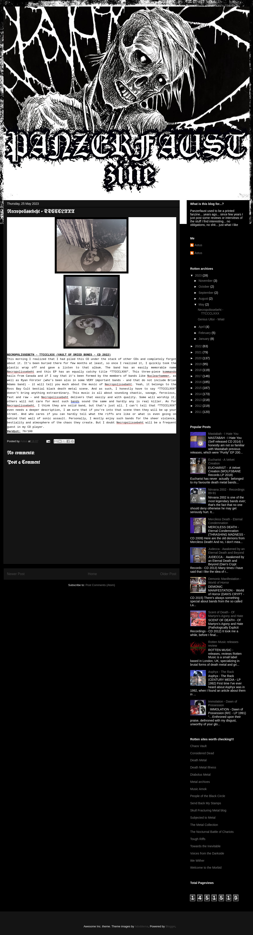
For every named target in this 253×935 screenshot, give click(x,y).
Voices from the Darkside (207, 853)
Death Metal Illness (203, 767)
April (201, 326)
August (203, 298)
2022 (199, 346)
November (205, 280)
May (201, 304)
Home (92, 574)
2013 (199, 400)
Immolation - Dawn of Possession (222, 703)
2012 (199, 405)
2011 (199, 412)
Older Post (168, 574)
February (205, 333)
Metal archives (200, 782)
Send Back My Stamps (205, 803)
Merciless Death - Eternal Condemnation (225, 521)
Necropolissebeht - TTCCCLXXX (210, 311)
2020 (199, 358)
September (206, 292)
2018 (199, 370)
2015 (199, 388)
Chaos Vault (198, 746)
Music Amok (198, 789)
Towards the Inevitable (205, 846)
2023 (199, 275)
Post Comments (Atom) (100, 585)
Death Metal (198, 760)
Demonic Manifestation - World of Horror (224, 580)
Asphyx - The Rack (221, 672)
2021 (199, 352)
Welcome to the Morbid (206, 867)
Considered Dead (202, 753)
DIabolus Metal (200, 774)
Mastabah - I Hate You (223, 433)
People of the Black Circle (207, 796)
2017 (199, 376)
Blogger (170, 926)
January (204, 338)
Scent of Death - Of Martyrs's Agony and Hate (225, 614)
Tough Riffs (197, 839)
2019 (199, 364)
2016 (199, 382)
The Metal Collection (204, 825)
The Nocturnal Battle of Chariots (212, 832)
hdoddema (141, 926)
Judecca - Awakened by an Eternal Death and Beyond (226, 550)
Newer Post (16, 574)
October (204, 286)
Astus (198, 245)
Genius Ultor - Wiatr (211, 319)
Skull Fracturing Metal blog (208, 810)
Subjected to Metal (202, 817)
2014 (199, 394)
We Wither (197, 860)
